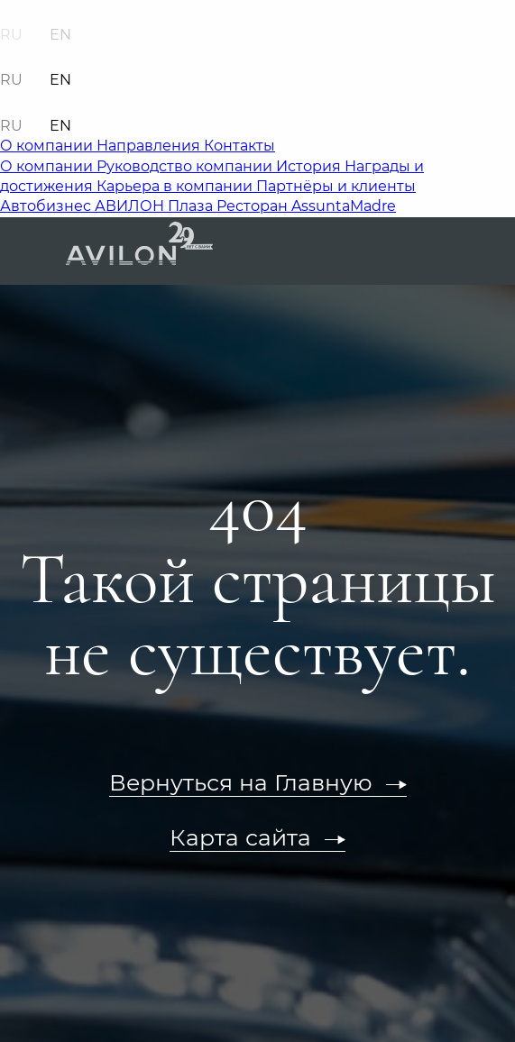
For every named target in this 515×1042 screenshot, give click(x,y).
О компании (48, 145)
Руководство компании (186, 166)
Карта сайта (240, 837)
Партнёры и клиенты (336, 186)
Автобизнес (47, 206)
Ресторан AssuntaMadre (306, 206)
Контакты (239, 145)
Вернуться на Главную (240, 782)
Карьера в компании (176, 186)
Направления (150, 145)
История (310, 166)
